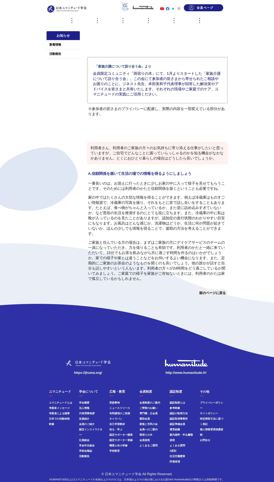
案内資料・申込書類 (181, 434)
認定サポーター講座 (121, 434)
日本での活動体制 (59, 418)
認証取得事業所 (179, 418)
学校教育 (114, 450)
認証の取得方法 (179, 413)
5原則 (173, 450)
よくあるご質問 (148, 445)
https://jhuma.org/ (88, 373)
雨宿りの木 (145, 434)
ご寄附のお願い (148, 407)
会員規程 (144, 440)
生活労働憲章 (177, 456)
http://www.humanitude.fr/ (186, 373)
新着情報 (55, 44)
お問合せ (205, 440)
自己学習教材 (117, 424)
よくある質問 (177, 445)
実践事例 (114, 402)
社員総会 (84, 440)
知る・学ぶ (115, 429)
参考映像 (175, 407)
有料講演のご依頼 (119, 413)
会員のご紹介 (87, 424)
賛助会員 (144, 418)
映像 (51, 424)
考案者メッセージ (59, 407)
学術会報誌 (85, 450)
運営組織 (175, 429)
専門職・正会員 (148, 413)
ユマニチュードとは (60, 402)
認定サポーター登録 (121, 440)
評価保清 (175, 461)
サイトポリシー (209, 413)
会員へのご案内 (148, 429)
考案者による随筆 (59, 413)
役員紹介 (84, 418)
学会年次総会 (87, 445)
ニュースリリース (119, 407)
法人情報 (84, 407)
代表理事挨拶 (87, 413)
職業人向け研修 (118, 445)
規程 (172, 440)
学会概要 (84, 402)
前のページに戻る (212, 293)
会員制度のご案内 (149, 402)
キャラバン (115, 418)
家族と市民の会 (148, 424)
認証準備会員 (177, 424)
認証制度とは (177, 402)
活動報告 (55, 53)
